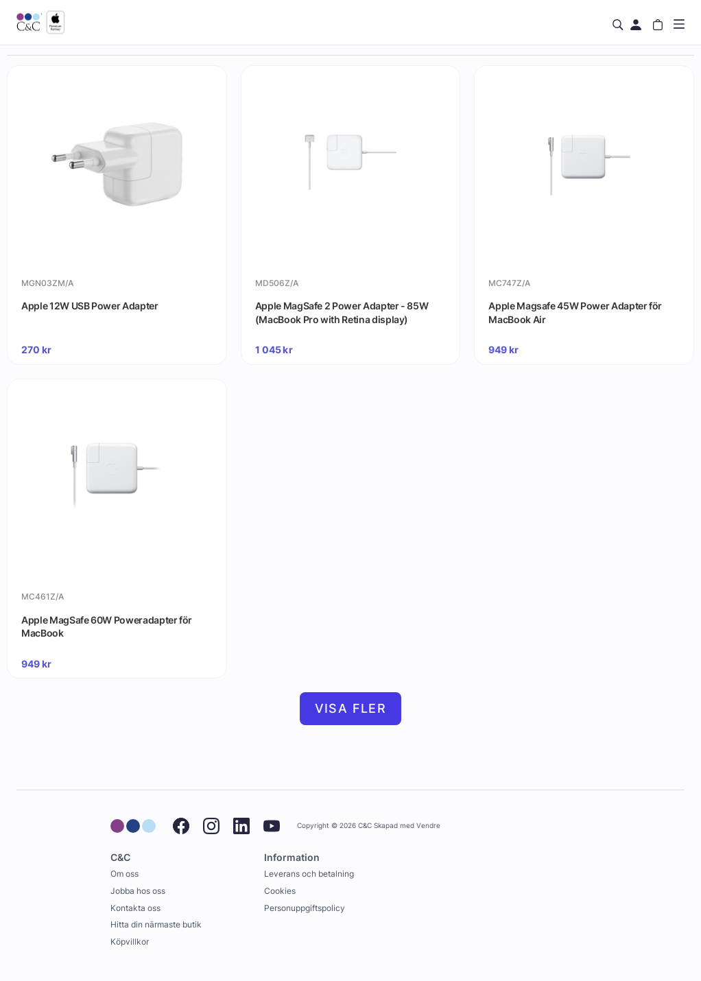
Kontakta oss (135, 908)
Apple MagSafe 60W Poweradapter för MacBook (106, 626)
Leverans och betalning (309, 873)
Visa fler (351, 708)
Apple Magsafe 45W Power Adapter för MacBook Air (575, 312)
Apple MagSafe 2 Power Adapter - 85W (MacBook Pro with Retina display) (342, 312)
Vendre (428, 825)
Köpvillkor (129, 941)
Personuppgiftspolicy (304, 908)
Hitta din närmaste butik (156, 924)
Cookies (280, 891)
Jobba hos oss (137, 891)
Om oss (124, 873)
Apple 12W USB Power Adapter (89, 305)
